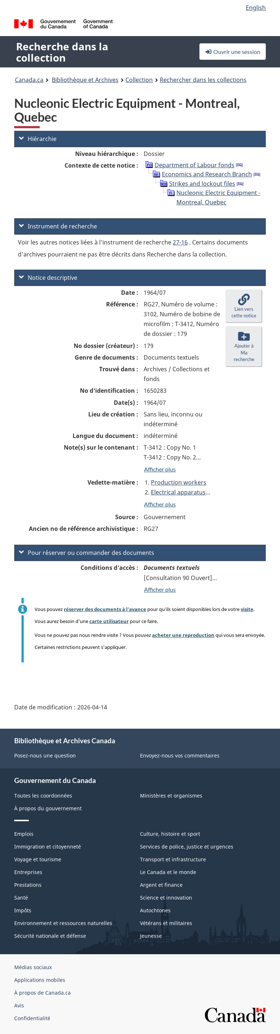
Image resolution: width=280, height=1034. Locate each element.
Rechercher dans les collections (203, 80)
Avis (19, 1005)
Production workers (178, 482)
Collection (139, 80)
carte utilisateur (109, 621)
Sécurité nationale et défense (50, 935)
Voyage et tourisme (37, 859)
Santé (21, 897)
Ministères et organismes (171, 795)
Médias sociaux (33, 967)
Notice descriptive (48, 278)
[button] (244, 306)
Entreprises (28, 872)
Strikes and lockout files (202, 184)
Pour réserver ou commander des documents (86, 553)
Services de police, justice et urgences (186, 846)
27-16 (180, 242)
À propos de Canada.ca (42, 992)
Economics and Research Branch (207, 174)
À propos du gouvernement (48, 808)
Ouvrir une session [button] (232, 51)
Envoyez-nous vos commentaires (179, 755)
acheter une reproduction (183, 635)
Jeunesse (151, 935)
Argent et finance (161, 884)
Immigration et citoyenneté (47, 846)
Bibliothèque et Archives (85, 80)
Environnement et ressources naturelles (63, 923)
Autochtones (155, 910)
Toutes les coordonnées (43, 795)
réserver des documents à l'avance (105, 609)
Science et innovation (166, 897)
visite (247, 609)
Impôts (22, 910)
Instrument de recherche (58, 226)
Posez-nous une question (45, 755)
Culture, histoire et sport (170, 833)
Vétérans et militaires (166, 923)
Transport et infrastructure (173, 859)
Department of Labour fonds (194, 165)
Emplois (24, 833)
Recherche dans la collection (62, 51)
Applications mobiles (39, 979)
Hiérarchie (38, 139)
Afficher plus (160, 469)
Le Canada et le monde (168, 872)
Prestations (28, 884)
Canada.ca (29, 80)
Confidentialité (32, 1018)
